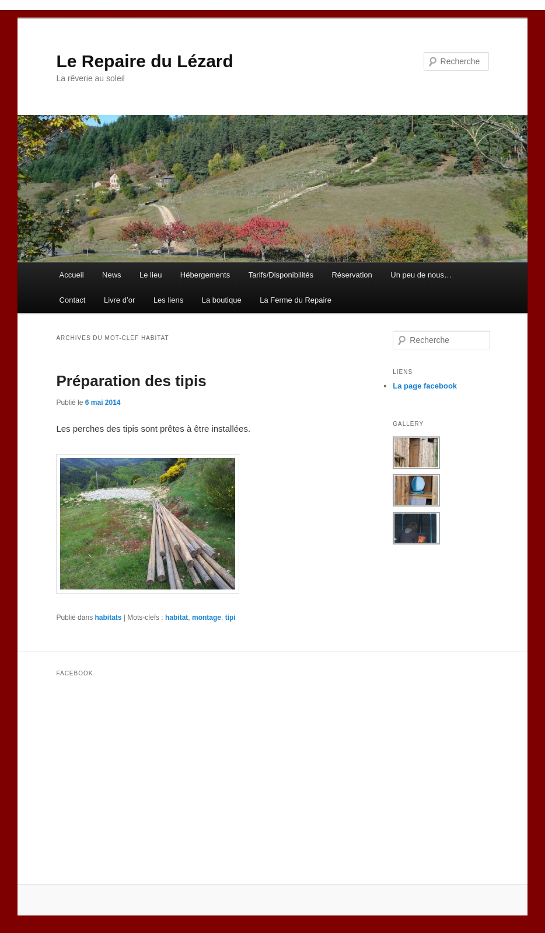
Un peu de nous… (421, 274)
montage (206, 617)
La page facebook (425, 385)
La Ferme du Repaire (295, 300)
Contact (73, 300)
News (111, 274)
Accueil (72, 274)
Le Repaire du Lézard (144, 61)
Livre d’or (119, 300)
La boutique (222, 300)
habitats (108, 617)
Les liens (168, 300)
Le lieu (150, 274)
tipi (230, 617)
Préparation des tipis (131, 381)
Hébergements (205, 274)
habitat (176, 617)
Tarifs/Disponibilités (281, 274)
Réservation (351, 274)
